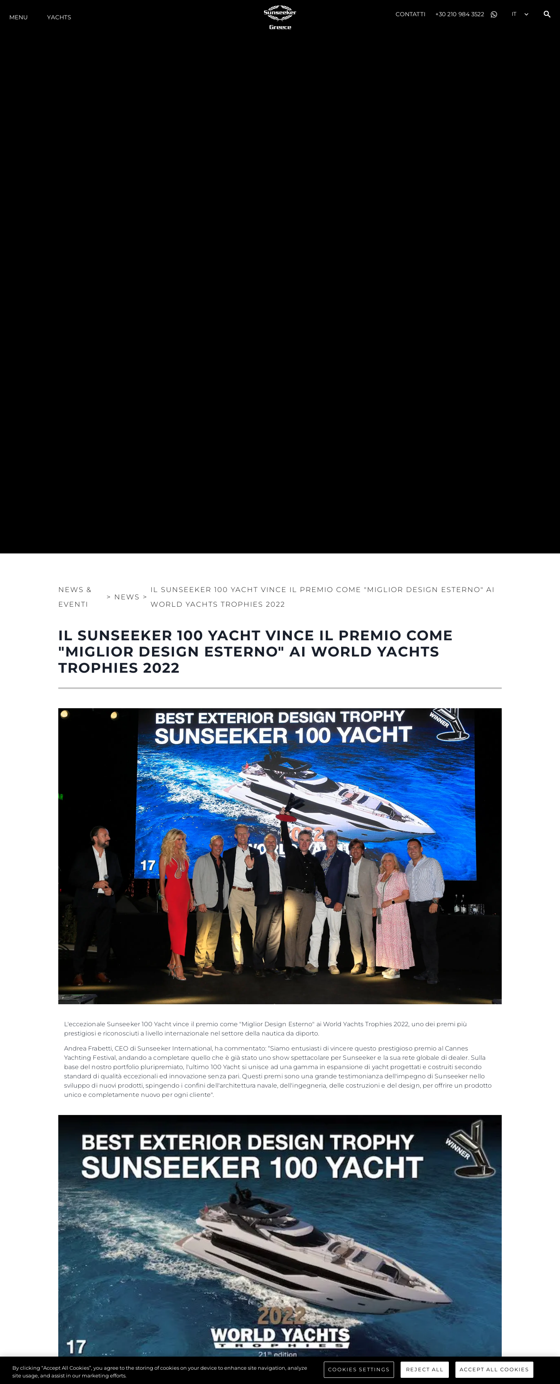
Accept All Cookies (494, 1369)
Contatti (411, 14)
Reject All (425, 1369)
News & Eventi (75, 597)
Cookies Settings (359, 1369)
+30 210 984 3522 (460, 14)
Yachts (59, 17)
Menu (18, 17)
